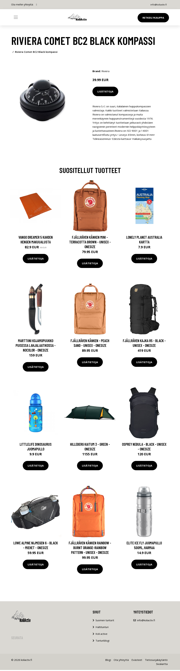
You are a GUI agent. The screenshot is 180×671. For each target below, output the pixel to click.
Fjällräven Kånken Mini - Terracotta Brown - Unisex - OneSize (90, 243)
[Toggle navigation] (15, 17)
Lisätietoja (105, 91)
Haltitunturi (102, 628)
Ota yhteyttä (121, 661)
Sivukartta (162, 665)
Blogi (108, 661)
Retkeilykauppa (153, 17)
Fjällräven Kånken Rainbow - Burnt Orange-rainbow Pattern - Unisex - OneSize (90, 549)
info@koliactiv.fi (157, 4)
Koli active (101, 634)
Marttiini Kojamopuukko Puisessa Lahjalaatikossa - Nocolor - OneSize (36, 346)
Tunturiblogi (102, 641)
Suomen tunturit (105, 621)
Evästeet (136, 661)
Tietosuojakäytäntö (156, 661)
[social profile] (36, 4)
